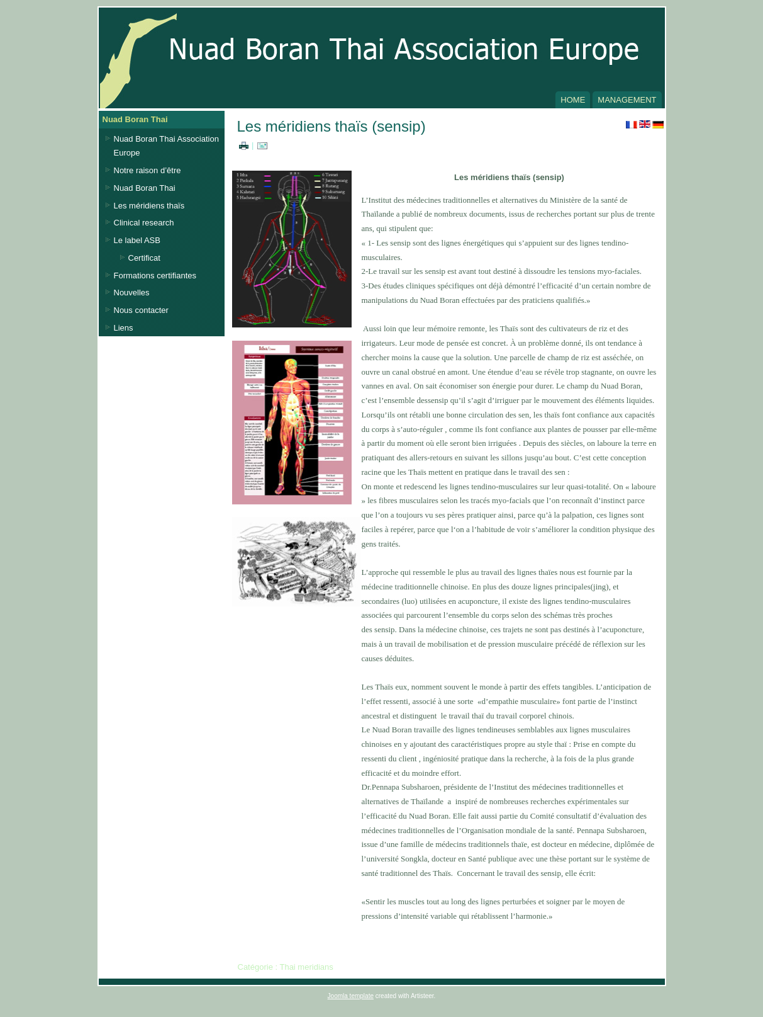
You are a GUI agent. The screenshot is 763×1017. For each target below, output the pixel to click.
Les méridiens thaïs (149, 205)
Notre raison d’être (147, 170)
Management (627, 100)
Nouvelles (132, 292)
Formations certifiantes (155, 275)
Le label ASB (137, 240)
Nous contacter (141, 310)
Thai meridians (306, 967)
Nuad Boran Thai (144, 188)
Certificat (144, 258)
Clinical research (144, 222)
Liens (123, 327)
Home (572, 100)
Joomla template (351, 995)
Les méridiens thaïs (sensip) (331, 126)
